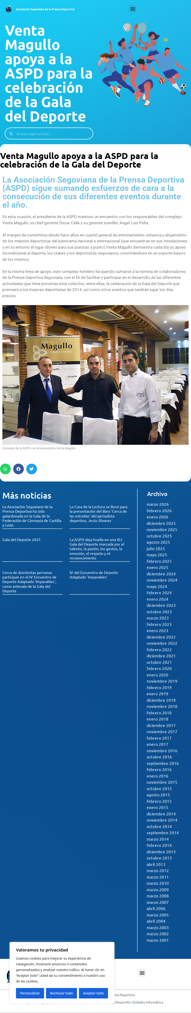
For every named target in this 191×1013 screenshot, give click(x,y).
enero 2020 (157, 674)
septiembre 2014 (163, 832)
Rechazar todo (61, 993)
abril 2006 (156, 908)
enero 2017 (157, 744)
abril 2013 (156, 864)
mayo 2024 (157, 586)
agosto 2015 (158, 794)
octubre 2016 (159, 756)
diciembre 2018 (161, 699)
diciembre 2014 (161, 813)
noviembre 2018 (162, 706)
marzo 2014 (158, 838)
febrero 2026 (159, 510)
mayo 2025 (157, 554)
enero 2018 (157, 718)
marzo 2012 (158, 870)
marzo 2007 (158, 902)
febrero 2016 (159, 769)
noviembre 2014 (162, 819)
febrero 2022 (159, 649)
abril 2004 (156, 920)
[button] (133, 9)
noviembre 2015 (162, 781)
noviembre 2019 (162, 680)
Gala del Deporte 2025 (21, 539)
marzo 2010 (158, 882)
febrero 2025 (159, 560)
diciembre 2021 (161, 655)
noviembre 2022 (162, 642)
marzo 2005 (158, 914)
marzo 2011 (158, 876)
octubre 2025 (159, 535)
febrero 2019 (159, 687)
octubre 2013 (159, 857)
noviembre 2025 (162, 529)
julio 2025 (156, 548)
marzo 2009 (158, 889)
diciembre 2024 (161, 573)
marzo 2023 (158, 617)
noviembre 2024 (162, 579)
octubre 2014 (159, 826)
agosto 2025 (158, 541)
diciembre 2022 (161, 636)
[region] (62, 972)
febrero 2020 (159, 668)
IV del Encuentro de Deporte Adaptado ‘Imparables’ (94, 574)
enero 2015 (157, 807)
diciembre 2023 (161, 605)
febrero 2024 (159, 592)
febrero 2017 (159, 737)
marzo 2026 (158, 503)
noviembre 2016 (162, 750)
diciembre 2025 (161, 523)
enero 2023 (157, 630)
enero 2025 (157, 567)
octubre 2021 (159, 662)
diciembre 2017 (161, 725)
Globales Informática (147, 1002)
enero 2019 (157, 693)
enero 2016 (157, 775)
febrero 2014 (159, 845)
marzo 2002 (158, 933)
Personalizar (30, 993)
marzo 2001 (158, 939)
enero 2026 (157, 516)
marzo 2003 (158, 927)
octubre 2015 (159, 788)
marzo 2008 (158, 895)
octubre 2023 (159, 611)
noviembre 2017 (162, 731)
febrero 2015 (159, 800)
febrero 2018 (159, 712)
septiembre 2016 (163, 763)
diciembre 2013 (161, 851)
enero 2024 (157, 598)
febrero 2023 (159, 624)
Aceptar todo (93, 993)
